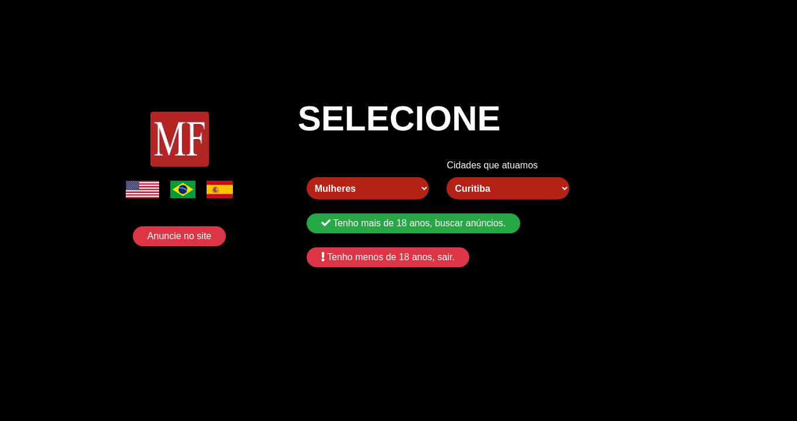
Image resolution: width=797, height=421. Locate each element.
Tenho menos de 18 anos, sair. (388, 257)
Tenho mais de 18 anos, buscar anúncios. (413, 223)
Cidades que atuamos (492, 165)
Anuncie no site (179, 236)
